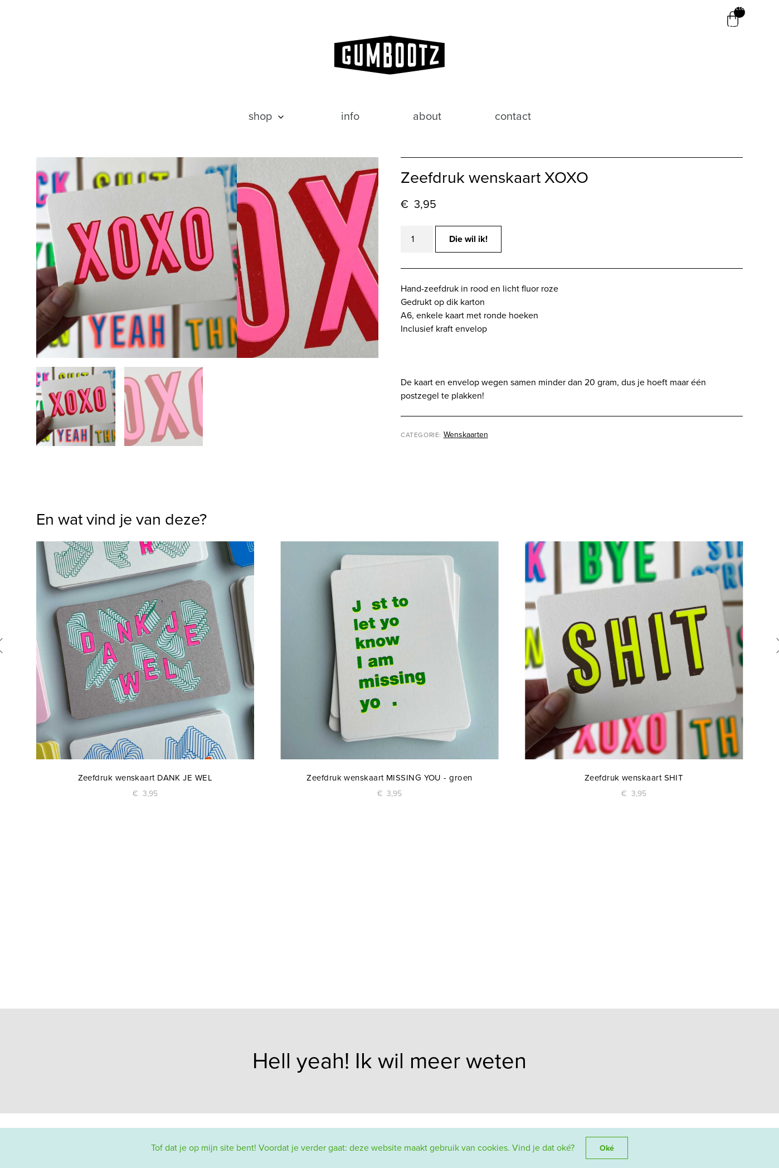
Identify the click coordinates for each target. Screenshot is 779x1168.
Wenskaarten (466, 434)
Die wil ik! (468, 238)
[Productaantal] (417, 239)
